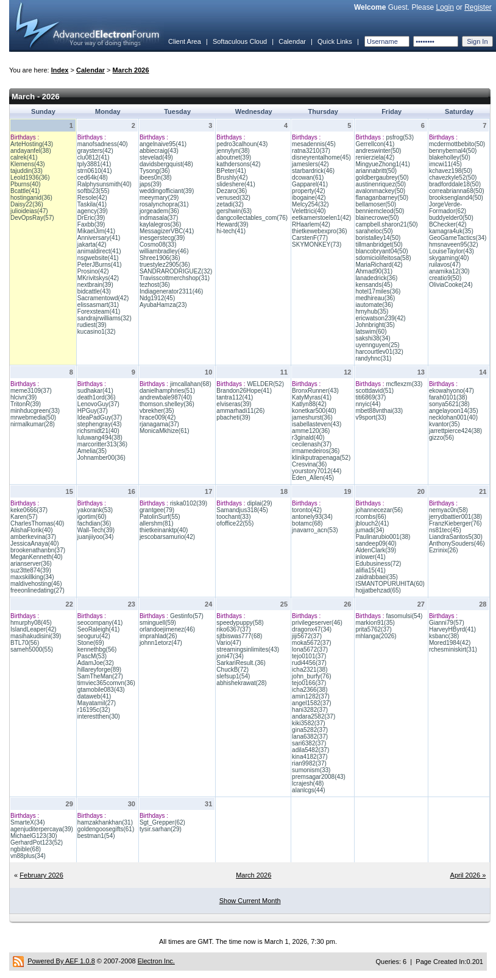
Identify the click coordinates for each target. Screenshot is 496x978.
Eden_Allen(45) (313, 477)
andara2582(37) (313, 716)
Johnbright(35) (374, 325)
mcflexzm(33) (404, 384)
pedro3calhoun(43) (241, 144)
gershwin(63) (234, 211)
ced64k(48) (92, 177)
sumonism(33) (311, 770)
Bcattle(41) (25, 191)
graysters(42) (95, 150)
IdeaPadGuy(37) (99, 417)
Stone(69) (90, 642)
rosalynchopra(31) (164, 204)
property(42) (308, 191)
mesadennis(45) (314, 144)
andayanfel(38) (30, 150)
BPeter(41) (231, 170)
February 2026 (41, 875)
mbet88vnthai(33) (379, 410)
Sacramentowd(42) (103, 298)
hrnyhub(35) (371, 311)
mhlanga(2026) (375, 636)
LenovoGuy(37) (98, 404)
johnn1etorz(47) (161, 642)
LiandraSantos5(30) (456, 536)
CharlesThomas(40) (37, 523)
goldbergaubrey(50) (381, 177)
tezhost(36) (155, 284)
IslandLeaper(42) (33, 629)
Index (60, 70)
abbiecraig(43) (159, 150)
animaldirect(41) (99, 251)
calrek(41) (23, 157)
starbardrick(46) (313, 170)
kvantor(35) (444, 424)
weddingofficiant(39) (167, 191)
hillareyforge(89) (99, 669)
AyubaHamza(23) (163, 304)
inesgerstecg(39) (162, 237)
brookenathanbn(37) (37, 550)
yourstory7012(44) (316, 471)
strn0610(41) (94, 170)
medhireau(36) (375, 298)
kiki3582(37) (308, 723)
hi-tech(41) (231, 231)
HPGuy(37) (92, 410)
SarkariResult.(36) (241, 663)
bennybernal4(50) (453, 150)
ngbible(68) (25, 849)
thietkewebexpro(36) (319, 231)
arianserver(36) (31, 563)
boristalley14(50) (377, 237)
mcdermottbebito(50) (457, 144)
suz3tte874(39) (30, 570)
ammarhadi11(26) (240, 410)
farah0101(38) (448, 397)
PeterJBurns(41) (99, 264)
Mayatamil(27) (96, 703)
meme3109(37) (31, 390)
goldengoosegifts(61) (105, 829)
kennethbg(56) (97, 649)
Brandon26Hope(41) (244, 390)
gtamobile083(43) (101, 689)
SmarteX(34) (27, 822)
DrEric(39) (91, 217)
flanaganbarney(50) (381, 197)
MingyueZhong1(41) (382, 164)
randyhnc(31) (373, 358)
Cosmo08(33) (158, 244)
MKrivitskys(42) (98, 278)
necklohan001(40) (453, 417)
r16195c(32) (93, 709)
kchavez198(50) (450, 170)
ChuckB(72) (232, 669)
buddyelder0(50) (451, 217)
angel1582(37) (311, 703)
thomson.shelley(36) (167, 404)
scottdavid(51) (374, 390)
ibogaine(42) (309, 197)
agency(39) (92, 211)
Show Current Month (250, 900)
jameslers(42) (310, 164)
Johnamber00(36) (101, 457)
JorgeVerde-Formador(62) (447, 207)
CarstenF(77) (310, 237)
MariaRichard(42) (378, 264)
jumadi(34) (369, 530)
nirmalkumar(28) (32, 424)
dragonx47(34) (311, 629)
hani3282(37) (310, 709)
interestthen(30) (98, 716)
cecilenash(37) (311, 444)
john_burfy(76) (311, 676)
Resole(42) (92, 197)
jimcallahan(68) (190, 384)
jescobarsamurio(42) (167, 536)
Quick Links (334, 41)
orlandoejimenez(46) (167, 629)
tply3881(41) (94, 164)
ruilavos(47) (445, 264)
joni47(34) (229, 656)
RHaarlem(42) (311, 224)
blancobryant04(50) (381, 251)
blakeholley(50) (449, 157)
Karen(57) (23, 516)
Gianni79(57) (446, 622)
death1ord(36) (96, 397)
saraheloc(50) (373, 231)
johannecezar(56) (379, 510)
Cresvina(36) (309, 464)
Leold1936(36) (30, 177)
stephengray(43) (99, 424)
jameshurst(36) (312, 417)
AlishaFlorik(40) (31, 530)
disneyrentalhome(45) (321, 157)
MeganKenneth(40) (36, 557)
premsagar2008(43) (318, 776)
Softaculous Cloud (240, 41)
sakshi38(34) (372, 338)
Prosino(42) (93, 271)
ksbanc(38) (444, 636)
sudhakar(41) (95, 390)
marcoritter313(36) (102, 444)
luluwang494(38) (99, 437)
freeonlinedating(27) (37, 590)
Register (478, 7)
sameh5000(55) (31, 649)
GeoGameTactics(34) (457, 237)
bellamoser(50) (375, 204)
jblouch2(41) (372, 523)
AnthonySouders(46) (457, 543)
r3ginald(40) (308, 437)
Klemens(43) (27, 164)
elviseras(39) (233, 404)
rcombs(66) (370, 516)
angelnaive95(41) (163, 144)
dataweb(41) (94, 696)
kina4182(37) (309, 756)
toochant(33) (233, 516)
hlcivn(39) (23, 397)
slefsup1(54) (233, 676)
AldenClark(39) (375, 550)
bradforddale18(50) (455, 184)
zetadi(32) (229, 204)
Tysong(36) (155, 170)
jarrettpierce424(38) (455, 430)
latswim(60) (370, 331)
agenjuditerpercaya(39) (41, 829)
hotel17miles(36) (377, 291)
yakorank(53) (95, 510)
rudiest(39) (92, 325)
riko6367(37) (233, 629)
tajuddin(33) (26, 170)
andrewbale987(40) (166, 397)
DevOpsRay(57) (32, 217)
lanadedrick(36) (376, 278)
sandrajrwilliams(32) (104, 318)
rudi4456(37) (309, 663)
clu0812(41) (93, 157)
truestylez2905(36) (165, 264)
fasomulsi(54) (404, 616)
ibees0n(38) (156, 177)
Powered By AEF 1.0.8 (61, 961)
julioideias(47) (29, 211)
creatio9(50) (445, 278)
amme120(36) (311, 430)
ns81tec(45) (445, 530)
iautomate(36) (374, 304)
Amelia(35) (92, 451)
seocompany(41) (99, 622)
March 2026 (131, 70)
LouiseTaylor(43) (451, 251)
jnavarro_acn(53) (315, 530)
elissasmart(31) (98, 304)
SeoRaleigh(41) (98, 629)
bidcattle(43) (94, 291)
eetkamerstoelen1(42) (321, 217)
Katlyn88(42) (309, 404)
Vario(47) (228, 642)
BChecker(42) (448, 224)
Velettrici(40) (309, 211)
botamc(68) (307, 523)
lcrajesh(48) (308, 783)
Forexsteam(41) (99, 311)
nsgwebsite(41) (98, 258)
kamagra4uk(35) (451, 231)
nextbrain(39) (95, 284)
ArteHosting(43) (31, 144)
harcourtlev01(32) (379, 351)
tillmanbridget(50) (378, 244)
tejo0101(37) (309, 656)
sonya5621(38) (449, 404)
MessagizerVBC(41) (167, 231)
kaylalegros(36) (160, 224)
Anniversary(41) (99, 237)
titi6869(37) (370, 397)
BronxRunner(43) (315, 390)
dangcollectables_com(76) (252, 217)
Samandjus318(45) (242, 510)
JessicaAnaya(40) (34, 543)
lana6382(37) (310, 736)
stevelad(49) (156, 157)
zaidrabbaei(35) (376, 577)
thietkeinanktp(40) (164, 530)
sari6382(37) (309, 743)
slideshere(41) (235, 184)
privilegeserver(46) (317, 622)
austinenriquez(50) (380, 184)
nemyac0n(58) (448, 510)
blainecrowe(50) (377, 217)
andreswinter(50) (378, 150)
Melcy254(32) (310, 204)
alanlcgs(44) (308, 790)
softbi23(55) (93, 191)
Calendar (292, 41)
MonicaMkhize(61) (165, 430)
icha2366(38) (309, 689)
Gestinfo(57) (187, 616)
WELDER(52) (265, 384)
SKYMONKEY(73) (316, 244)
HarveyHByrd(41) (452, 629)
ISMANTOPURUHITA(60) (390, 583)
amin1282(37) (311, 696)
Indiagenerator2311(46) (172, 291)
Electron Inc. (156, 961)
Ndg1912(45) (157, 298)
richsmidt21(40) (98, 430)
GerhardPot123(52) (36, 842)
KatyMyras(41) (311, 397)
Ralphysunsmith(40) (104, 184)
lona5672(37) (310, 649)
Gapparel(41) (310, 184)
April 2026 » (468, 875)
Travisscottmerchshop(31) (175, 278)
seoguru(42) (93, 636)
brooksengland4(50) (456, 197)
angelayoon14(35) (453, 410)
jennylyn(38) (232, 150)
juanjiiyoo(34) (95, 536)
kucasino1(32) (96, 331)
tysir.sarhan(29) (161, 829)
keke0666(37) (29, 510)
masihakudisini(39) (35, 636)
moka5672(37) (311, 642)
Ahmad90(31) (373, 271)
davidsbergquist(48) (166, 164)
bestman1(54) (96, 835)
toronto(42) (307, 510)
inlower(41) (370, 557)
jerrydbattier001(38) (455, 516)
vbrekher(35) (157, 410)
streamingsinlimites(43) (247, 649)
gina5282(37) (310, 729)
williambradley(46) (164, 251)
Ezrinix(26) (443, 550)
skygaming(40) (449, 258)
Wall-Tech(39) (96, 530)
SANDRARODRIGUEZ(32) (176, 271)
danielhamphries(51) (167, 390)
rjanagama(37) (159, 424)
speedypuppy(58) (239, 622)
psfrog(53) (400, 137)
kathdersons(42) (238, 164)
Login (444, 7)
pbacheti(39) (233, 417)
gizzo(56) (441, 437)
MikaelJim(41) (96, 231)
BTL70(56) (24, 642)
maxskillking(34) (32, 577)
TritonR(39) (25, 404)
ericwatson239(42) (380, 318)
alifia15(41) (370, 570)
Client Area (184, 41)
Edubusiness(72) (378, 563)
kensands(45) (373, 284)
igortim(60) (92, 516)
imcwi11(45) (445, 164)
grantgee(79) (157, 510)
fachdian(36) (94, 523)
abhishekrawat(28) (241, 683)
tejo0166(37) (309, 683)
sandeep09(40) (375, 543)
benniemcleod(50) (379, 211)
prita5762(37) (373, 629)
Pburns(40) (25, 184)
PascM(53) (92, 656)
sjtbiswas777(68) (239, 636)
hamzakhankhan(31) (105, 822)
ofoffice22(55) (234, 523)
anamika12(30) (449, 271)
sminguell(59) (158, 622)
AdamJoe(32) (95, 663)
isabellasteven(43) (316, 424)
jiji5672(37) (307, 636)
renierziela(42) (374, 157)
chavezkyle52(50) (453, 177)
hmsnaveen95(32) (453, 244)
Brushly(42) (231, 177)
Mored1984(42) (449, 642)
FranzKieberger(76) (455, 523)
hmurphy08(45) (31, 622)
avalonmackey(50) (380, 191)
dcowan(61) (308, 177)
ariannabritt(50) (376, 170)
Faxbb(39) (91, 224)
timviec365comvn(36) (106, 683)
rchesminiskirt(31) (453, 649)
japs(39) (150, 184)
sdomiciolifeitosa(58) (383, 258)
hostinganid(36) (31, 197)
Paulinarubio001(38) (382, 536)
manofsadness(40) (102, 144)
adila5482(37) (310, 750)
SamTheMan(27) (100, 676)
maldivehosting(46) (36, 583)
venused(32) (233, 197)
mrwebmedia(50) (33, 417)
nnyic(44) (367, 404)
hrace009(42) (157, 417)
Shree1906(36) (160, 258)
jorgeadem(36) (159, 211)
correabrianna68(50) (456, 191)
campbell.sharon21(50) (386, 224)
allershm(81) (157, 523)
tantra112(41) (234, 397)
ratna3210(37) (311, 150)
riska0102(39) (188, 503)
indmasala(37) (159, 217)
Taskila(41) (92, 204)
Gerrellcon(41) (374, 144)
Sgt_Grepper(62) (162, 822)
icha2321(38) (309, 669)
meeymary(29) (159, 197)
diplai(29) (259, 503)
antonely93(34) (312, 516)
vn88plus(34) (28, 856)
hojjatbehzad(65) (378, 590)
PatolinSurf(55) (160, 516)
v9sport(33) (370, 417)
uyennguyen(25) (377, 345)
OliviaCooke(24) (451, 284)
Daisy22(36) (26, 204)
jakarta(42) (92, 244)
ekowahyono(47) (451, 390)
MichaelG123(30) (33, 835)
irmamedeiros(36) (315, 451)
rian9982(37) (309, 763)
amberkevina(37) (33, 536)
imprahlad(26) (158, 636)
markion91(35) (374, 622)
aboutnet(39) (233, 157)
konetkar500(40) (314, 410)
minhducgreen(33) (35, 410)
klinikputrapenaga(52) (321, 457)
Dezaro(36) (231, 191)
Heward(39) (232, 224)
